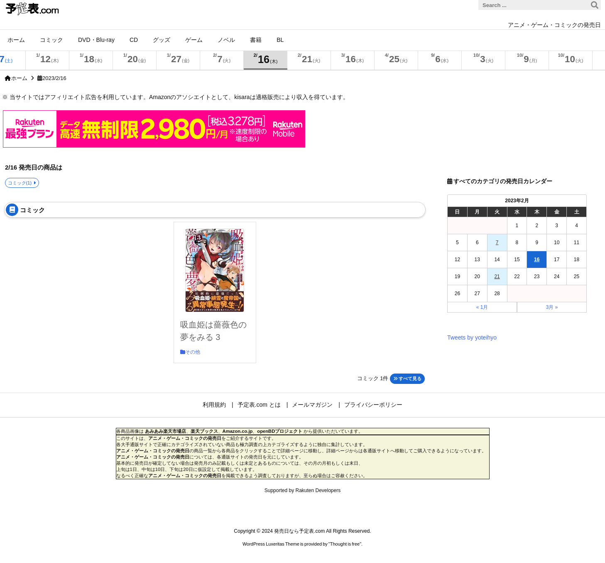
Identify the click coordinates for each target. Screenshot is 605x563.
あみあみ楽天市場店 (165, 431)
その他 (192, 351)
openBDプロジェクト (279, 431)
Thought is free (345, 543)
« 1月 (482, 307)
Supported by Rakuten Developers (302, 490)
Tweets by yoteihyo (472, 337)
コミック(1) (20, 182)
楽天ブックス (204, 431)
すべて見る (407, 378)
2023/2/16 (54, 78)
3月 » (552, 307)
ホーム (19, 78)
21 (497, 276)
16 (536, 259)
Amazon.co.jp (238, 431)
